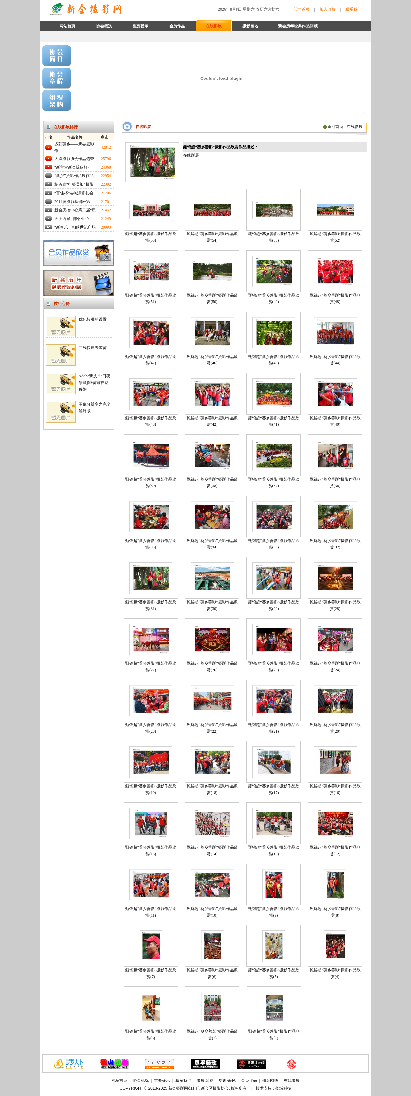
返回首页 (333, 126)
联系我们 (353, 9)
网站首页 (67, 26)
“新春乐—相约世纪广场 (75, 227)
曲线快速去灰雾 (93, 347)
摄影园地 (250, 26)
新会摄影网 (178, 1088)
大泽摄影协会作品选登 (74, 158)
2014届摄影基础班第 (72, 201)
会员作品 (177, 26)
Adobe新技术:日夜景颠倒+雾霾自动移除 (94, 382)
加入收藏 (327, 9)
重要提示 (140, 26)
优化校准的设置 (93, 319)
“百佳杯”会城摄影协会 (74, 193)
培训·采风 (227, 1080)
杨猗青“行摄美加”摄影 (74, 184)
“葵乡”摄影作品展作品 (74, 175)
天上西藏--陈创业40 (71, 218)
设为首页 (302, 9)
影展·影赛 (205, 1080)
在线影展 (214, 26)
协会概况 (104, 26)
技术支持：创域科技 (273, 1088)
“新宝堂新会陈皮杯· (71, 167)
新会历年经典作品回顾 (298, 26)
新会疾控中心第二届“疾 (75, 210)
